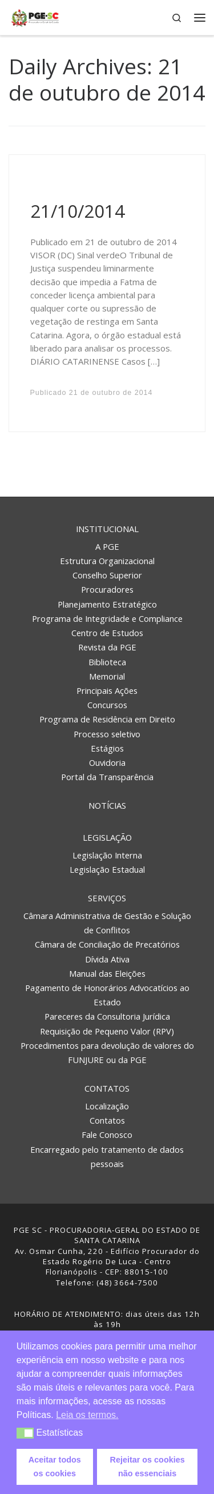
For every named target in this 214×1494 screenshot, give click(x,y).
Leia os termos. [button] (87, 1415)
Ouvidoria (107, 762)
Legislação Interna (107, 855)
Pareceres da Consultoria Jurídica (107, 1016)
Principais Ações (107, 690)
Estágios (107, 748)
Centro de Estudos (107, 632)
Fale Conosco (107, 1134)
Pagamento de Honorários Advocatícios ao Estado (107, 995)
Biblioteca (107, 662)
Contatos (107, 1088)
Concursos (107, 704)
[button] (25, 1433)
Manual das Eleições (107, 973)
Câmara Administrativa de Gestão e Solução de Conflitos (107, 923)
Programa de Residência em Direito (107, 719)
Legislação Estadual (107, 869)
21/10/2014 (77, 211)
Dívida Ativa (107, 959)
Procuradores (107, 589)
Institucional (107, 528)
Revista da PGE (107, 647)
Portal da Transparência (107, 776)
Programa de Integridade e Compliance (107, 618)
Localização (107, 1106)
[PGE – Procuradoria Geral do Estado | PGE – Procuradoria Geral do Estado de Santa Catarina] (35, 16)
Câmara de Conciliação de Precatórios (107, 944)
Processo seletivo (107, 734)
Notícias (107, 805)
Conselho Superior (107, 575)
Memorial (107, 676)
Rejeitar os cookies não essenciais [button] (147, 1466)
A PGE (107, 546)
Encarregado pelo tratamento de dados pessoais (107, 1156)
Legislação (107, 837)
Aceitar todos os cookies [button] (55, 1466)
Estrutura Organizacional (107, 560)
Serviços (107, 898)
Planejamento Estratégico (107, 604)
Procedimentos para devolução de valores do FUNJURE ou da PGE (107, 1052)
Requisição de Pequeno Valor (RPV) (107, 1031)
